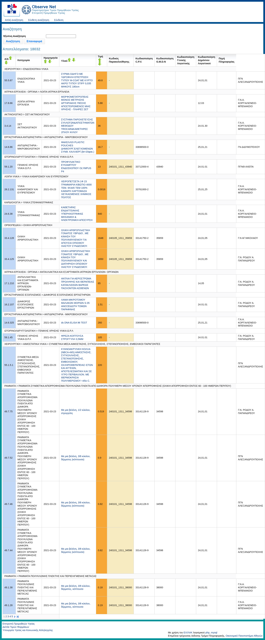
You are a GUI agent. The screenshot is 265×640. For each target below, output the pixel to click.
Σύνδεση (58, 20)
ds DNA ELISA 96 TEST (74, 322)
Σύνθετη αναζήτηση (38, 20)
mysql (214, 632)
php (207, 632)
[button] (13, 41)
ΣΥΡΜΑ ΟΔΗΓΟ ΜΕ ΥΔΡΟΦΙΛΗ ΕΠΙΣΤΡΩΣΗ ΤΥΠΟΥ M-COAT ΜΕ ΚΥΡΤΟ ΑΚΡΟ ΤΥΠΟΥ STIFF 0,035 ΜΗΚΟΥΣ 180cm (77, 80)
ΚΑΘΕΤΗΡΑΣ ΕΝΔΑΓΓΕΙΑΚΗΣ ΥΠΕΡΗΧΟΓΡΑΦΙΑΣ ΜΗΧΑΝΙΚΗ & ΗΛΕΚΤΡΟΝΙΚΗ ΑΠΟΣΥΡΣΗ (76, 213)
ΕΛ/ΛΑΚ (188, 632)
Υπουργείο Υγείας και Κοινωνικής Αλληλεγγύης (28, 630)
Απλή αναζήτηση (14, 20)
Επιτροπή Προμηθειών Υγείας (19, 623)
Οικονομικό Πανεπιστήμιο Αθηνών (244, 635)
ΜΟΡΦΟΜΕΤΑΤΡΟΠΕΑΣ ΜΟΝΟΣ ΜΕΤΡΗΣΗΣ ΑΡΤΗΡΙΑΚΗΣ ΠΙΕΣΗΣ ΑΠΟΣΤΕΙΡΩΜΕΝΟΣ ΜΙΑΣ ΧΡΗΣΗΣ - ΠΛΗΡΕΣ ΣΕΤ (75, 103)
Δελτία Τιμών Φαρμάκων (16, 627)
